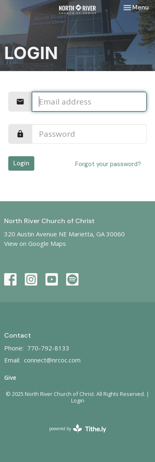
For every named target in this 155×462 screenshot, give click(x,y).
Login (21, 163)
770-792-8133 (48, 348)
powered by (77, 428)
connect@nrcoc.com (52, 360)
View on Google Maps (35, 243)
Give (10, 377)
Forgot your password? (108, 164)
